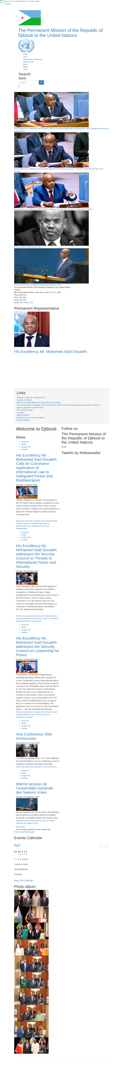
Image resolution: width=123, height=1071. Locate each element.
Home (25, 54)
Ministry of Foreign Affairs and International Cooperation (38, 402)
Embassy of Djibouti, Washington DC (31, 397)
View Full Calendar (23, 880)
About (25, 64)
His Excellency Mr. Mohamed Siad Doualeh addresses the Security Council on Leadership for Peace (53, 209)
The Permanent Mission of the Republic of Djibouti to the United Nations (60, 33)
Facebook (25, 442)
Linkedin (24, 449)
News (25, 57)
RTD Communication (25, 410)
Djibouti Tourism (23, 415)
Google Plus (26, 447)
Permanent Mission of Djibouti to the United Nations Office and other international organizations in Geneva (58, 405)
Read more (37, 618)
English (8, 4)
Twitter (23, 444)
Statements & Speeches (32, 59)
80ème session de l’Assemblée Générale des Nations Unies (37, 285)
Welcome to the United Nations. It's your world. (21, 1)
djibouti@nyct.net (26, 302)
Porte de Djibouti (23, 420)
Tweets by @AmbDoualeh (24, 832)
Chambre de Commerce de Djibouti (30, 418)
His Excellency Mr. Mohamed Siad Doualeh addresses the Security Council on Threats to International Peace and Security (36, 556)
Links (25, 69)
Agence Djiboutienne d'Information (30, 408)
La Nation (20, 413)
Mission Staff (28, 62)
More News (20, 827)
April (17, 845)
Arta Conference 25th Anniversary (27, 247)
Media (25, 67)
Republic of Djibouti (24, 400)
